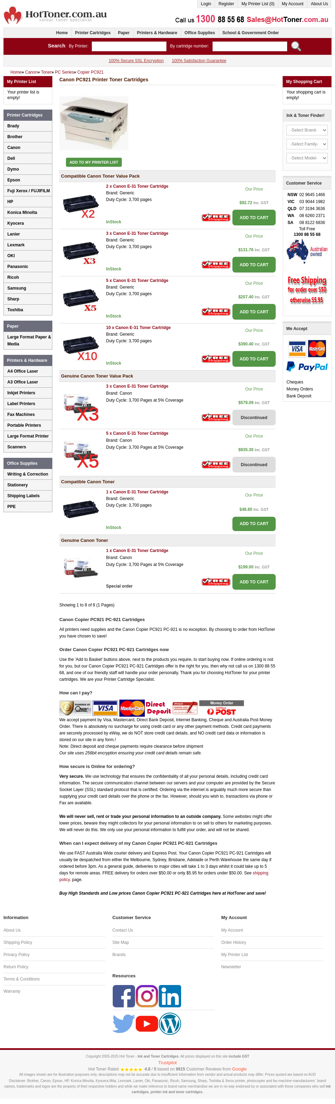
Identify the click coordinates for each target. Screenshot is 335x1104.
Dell (11, 158)
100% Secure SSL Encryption (136, 60)
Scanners (16, 447)
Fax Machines (21, 414)
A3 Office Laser (22, 382)
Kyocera (15, 223)
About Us (319, 3)
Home (62, 32)
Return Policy (15, 966)
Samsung (16, 288)
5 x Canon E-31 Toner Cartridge (137, 280)
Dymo (13, 169)
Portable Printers (24, 425)
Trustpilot (167, 1062)
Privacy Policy (16, 954)
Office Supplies (200, 32)
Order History (233, 942)
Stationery (17, 485)
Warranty (11, 991)
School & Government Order (250, 32)
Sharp (13, 299)
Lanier (13, 234)
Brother (14, 136)
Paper (123, 32)
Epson (13, 180)
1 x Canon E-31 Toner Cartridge (137, 492)
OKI (11, 255)
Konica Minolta (22, 212)
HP (10, 201)
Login (206, 3)
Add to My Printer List (93, 162)
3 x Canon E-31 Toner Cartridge (137, 233)
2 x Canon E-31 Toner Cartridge (137, 186)
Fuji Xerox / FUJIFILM (28, 190)
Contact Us (122, 930)
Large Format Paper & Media (29, 340)
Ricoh (13, 277)
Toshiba (15, 309)
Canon (13, 147)
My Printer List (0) (258, 3)
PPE (11, 506)
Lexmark (15, 245)
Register (226, 3)
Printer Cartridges (93, 32)
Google (239, 1069)
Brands (119, 954)
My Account (293, 3)
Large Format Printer (28, 436)
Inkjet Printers (21, 392)
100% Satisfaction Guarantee (199, 60)
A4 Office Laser (22, 371)
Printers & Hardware (157, 32)
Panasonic (17, 266)
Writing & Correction (27, 474)
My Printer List (234, 954)
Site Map (120, 942)
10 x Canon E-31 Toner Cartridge (138, 327)
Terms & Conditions (21, 979)
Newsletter (231, 966)
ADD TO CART (254, 217)
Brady (13, 126)
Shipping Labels (23, 495)
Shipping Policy (17, 942)
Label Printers (21, 403)
